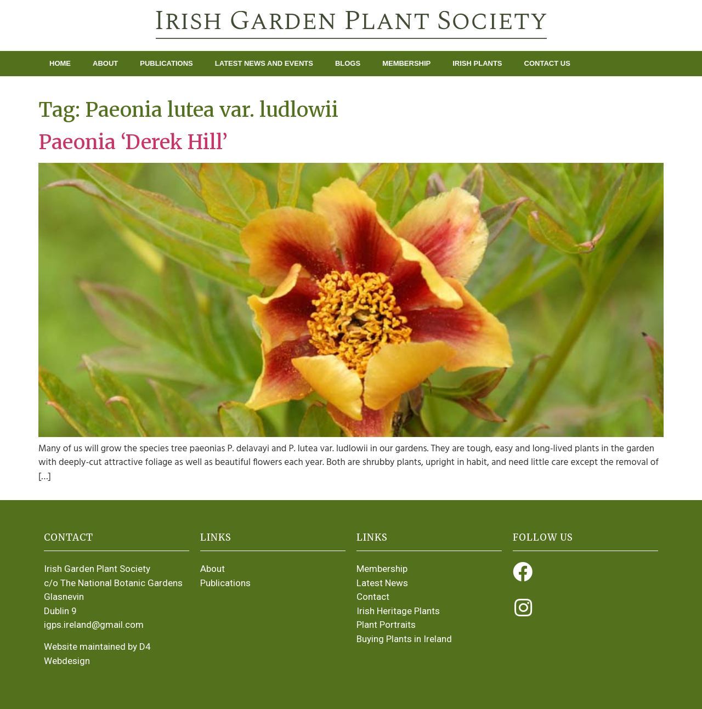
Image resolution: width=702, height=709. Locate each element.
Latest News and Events (264, 63)
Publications (166, 63)
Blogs (347, 63)
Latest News (382, 582)
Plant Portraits (386, 624)
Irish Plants (477, 63)
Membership (406, 63)
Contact (372, 596)
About (105, 63)
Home (60, 63)
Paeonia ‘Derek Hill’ (133, 142)
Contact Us (547, 63)
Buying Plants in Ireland (404, 638)
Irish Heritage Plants (398, 610)
